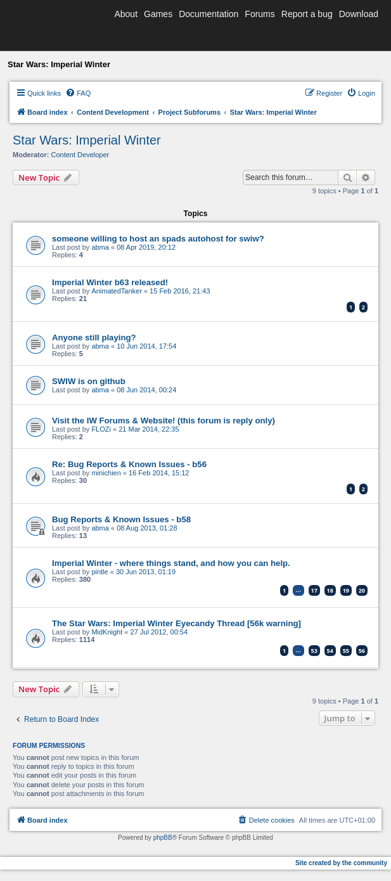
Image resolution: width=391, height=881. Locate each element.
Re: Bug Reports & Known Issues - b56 (129, 464)
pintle (99, 572)
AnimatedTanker (116, 291)
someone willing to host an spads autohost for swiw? (158, 238)
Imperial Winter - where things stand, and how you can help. (171, 563)
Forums (259, 14)
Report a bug (307, 14)
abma (100, 247)
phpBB (162, 837)
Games (158, 14)
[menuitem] (78, 93)
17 (314, 590)
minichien (105, 473)
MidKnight (106, 632)
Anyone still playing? (94, 337)
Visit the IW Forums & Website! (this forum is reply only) (163, 420)
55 (346, 650)
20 (362, 590)
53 (314, 650)
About (126, 14)
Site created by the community (341, 862)
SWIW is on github (88, 381)
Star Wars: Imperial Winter (87, 140)
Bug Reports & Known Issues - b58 (121, 519)
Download (358, 14)
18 (330, 590)
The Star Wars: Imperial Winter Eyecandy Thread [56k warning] (176, 623)
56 (362, 650)
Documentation (208, 14)
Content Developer (80, 154)
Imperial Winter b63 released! (110, 282)
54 (330, 650)
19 (346, 590)
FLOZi (101, 429)
